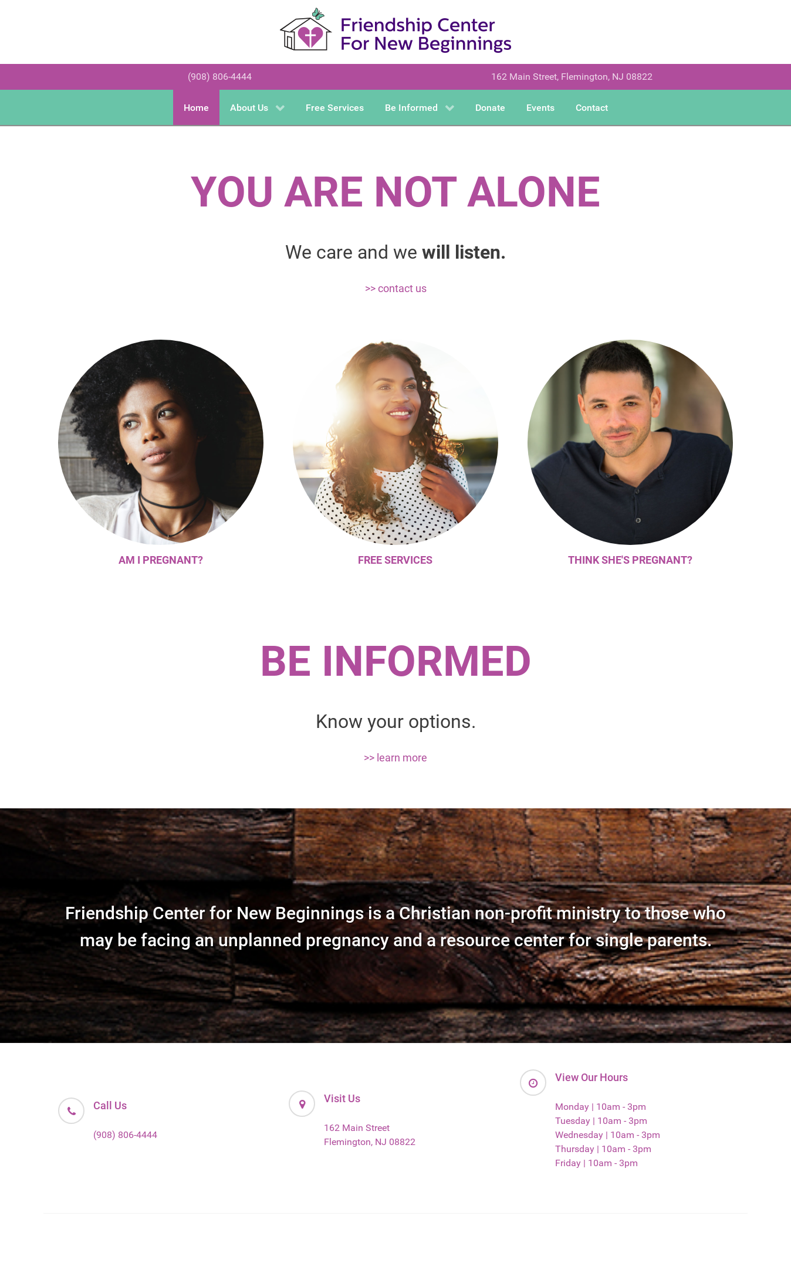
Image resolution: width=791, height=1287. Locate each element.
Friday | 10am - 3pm (596, 1163)
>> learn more (395, 757)
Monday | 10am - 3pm (600, 1106)
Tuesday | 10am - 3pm (601, 1120)
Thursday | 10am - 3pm (603, 1148)
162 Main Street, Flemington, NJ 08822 (572, 76)
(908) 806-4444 (220, 76)
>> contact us (396, 288)
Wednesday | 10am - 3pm (607, 1134)
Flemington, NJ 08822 (369, 1141)
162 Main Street (357, 1127)
